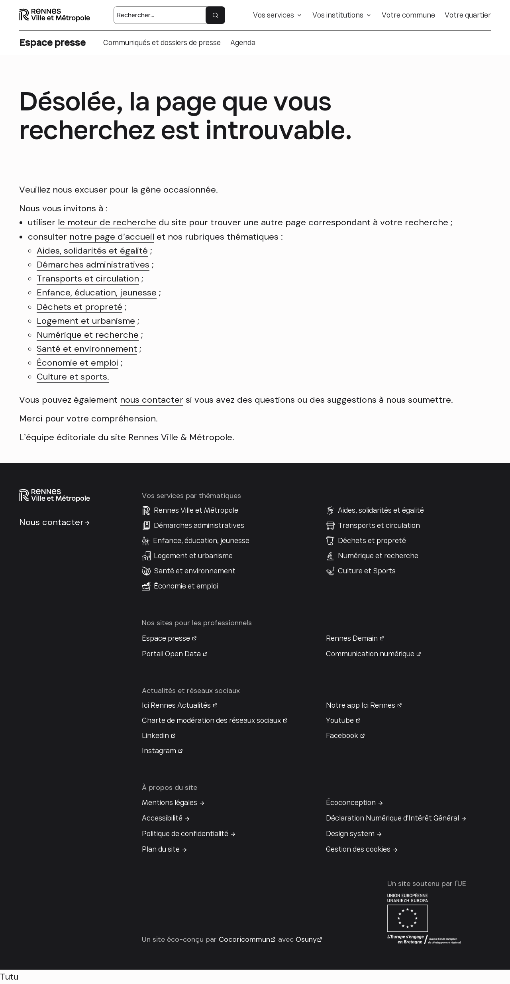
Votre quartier (468, 15)
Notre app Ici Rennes (360, 705)
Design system (350, 834)
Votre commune (408, 15)
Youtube (340, 720)
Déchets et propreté (79, 307)
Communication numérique (370, 654)
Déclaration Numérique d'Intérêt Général (392, 818)
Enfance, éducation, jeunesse (97, 292)
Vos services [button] (273, 15)
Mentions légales (169, 803)
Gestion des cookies (358, 849)
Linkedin (155, 736)
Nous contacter (51, 522)
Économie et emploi (77, 362)
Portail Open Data (171, 654)
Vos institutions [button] (337, 15)
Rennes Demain (352, 638)
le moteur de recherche (107, 222)
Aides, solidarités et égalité (92, 250)
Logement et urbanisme (86, 321)
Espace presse (166, 638)
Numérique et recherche (88, 334)
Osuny (306, 939)
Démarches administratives (93, 264)
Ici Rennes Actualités (176, 705)
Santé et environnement (87, 348)
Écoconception (351, 803)
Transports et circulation (88, 278)
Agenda (242, 43)
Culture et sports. (73, 376)
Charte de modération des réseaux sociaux (211, 720)
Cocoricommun (244, 939)
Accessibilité (162, 818)
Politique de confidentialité (185, 834)
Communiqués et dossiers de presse (162, 43)
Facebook (342, 736)
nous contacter (151, 399)
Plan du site (161, 849)
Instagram (159, 751)
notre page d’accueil (111, 236)
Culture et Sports (367, 571)
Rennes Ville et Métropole (196, 510)
